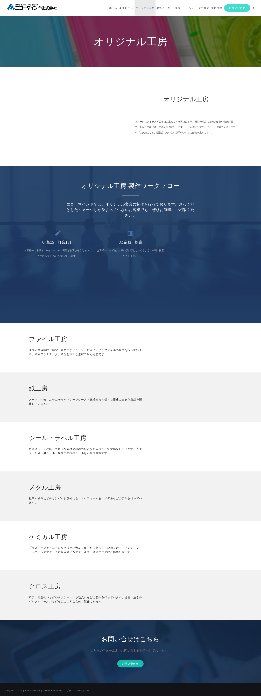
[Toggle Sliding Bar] (253, 8)
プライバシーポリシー (78, 690)
